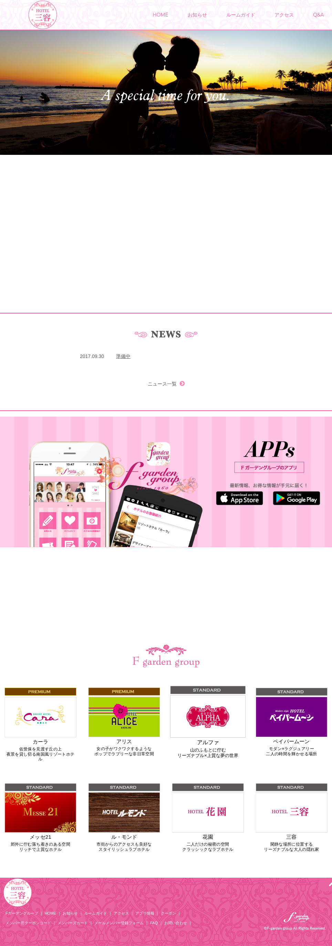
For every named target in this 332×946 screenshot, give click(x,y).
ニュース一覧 (166, 384)
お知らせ (197, 15)
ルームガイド (240, 15)
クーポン (168, 913)
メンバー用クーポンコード (28, 923)
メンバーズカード (73, 923)
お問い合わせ (175, 923)
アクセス (284, 15)
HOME (160, 15)
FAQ (154, 923)
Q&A (318, 15)
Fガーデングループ (22, 913)
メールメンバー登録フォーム (119, 923)
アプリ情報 (144, 913)
